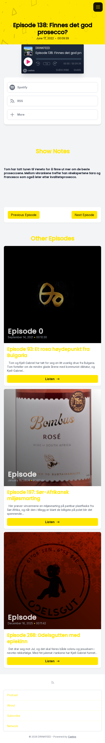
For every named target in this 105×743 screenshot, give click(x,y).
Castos (72, 736)
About (11, 705)
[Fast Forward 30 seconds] (55, 63)
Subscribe (62, 70)
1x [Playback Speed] (46, 63)
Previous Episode (23, 215)
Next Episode (84, 215)
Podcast (12, 695)
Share (77, 70)
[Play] (28, 61)
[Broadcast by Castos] (28, 71)
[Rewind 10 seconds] (38, 63)
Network (12, 726)
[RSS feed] (52, 682)
